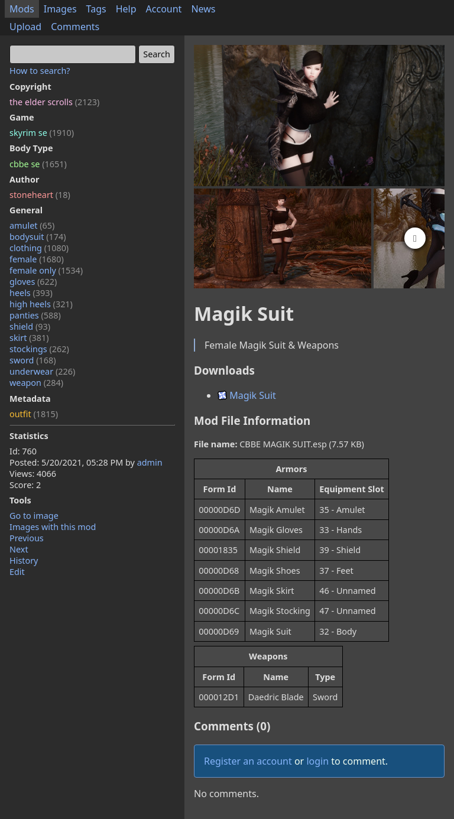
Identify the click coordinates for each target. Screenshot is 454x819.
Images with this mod (52, 526)
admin (150, 462)
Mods (21, 8)
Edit (17, 571)
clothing (39, 248)
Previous (26, 538)
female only (46, 270)
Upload (25, 26)
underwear (42, 371)
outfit (33, 414)
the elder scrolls (54, 102)
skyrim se (41, 132)
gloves (33, 281)
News (203, 8)
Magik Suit (247, 395)
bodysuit (37, 236)
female (36, 259)
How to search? (39, 70)
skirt (29, 337)
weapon (36, 382)
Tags (96, 8)
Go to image (34, 515)
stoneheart (39, 194)
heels (31, 292)
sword (32, 360)
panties (35, 315)
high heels (41, 304)
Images (60, 8)
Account (164, 8)
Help (126, 8)
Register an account (248, 761)
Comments (75, 26)
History (23, 560)
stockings (39, 349)
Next (18, 549)
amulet (31, 225)
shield (29, 326)
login (317, 761)
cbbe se (38, 164)
